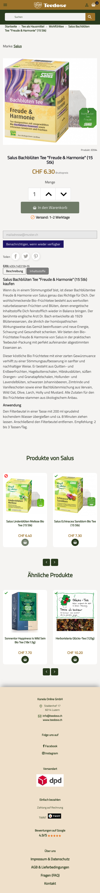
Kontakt (50, 883)
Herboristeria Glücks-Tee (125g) (75, 638)
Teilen (15, 256)
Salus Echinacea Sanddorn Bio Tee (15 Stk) (75, 523)
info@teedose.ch (52, 716)
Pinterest (36, 256)
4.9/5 (50, 835)
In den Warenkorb (50, 207)
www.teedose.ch (52, 720)
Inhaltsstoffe (38, 271)
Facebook (50, 746)
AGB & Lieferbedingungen (50, 867)
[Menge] (34, 194)
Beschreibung (14, 271)
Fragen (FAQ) (50, 875)
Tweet (26, 256)
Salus (18, 46)
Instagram (50, 753)
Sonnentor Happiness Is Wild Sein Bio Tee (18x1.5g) (25, 640)
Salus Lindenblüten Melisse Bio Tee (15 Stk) (25, 523)
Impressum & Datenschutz (50, 859)
